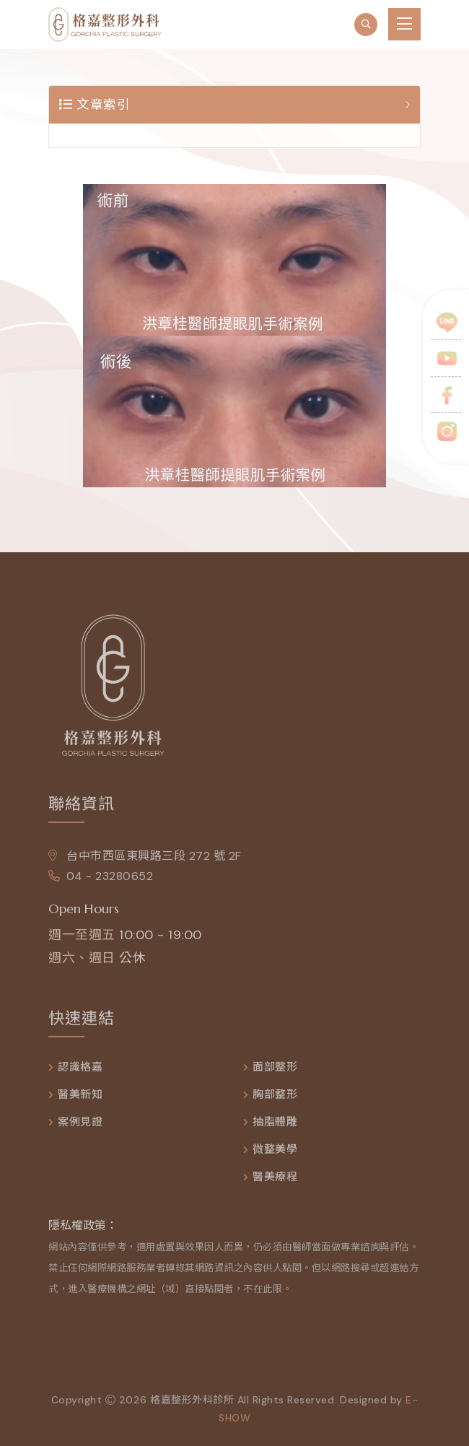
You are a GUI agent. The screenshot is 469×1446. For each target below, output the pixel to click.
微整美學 (275, 1153)
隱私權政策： (83, 1229)
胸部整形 (275, 1098)
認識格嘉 (80, 1071)
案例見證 (80, 1125)
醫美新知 (80, 1098)
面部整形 (275, 1071)
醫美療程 (275, 1180)
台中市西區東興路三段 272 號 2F (145, 859)
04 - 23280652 (100, 879)
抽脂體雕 (275, 1125)
